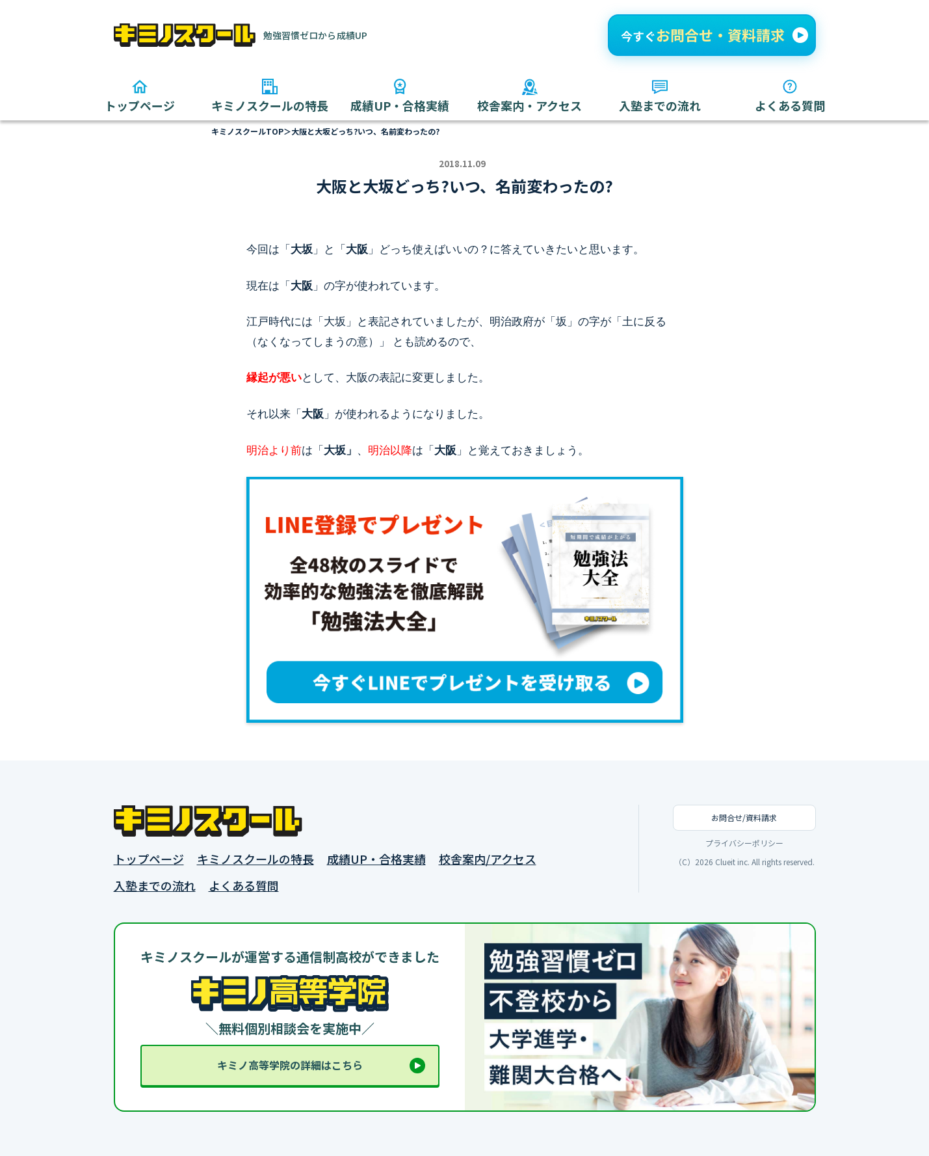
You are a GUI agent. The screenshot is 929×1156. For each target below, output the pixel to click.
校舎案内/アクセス (487, 859)
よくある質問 (244, 886)
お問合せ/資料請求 (744, 817)
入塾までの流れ (155, 886)
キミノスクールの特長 (255, 859)
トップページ (149, 859)
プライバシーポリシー (744, 843)
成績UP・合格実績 (376, 859)
